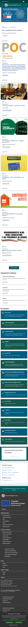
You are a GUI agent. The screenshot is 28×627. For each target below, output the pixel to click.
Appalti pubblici (6, 539)
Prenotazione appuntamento (8, 597)
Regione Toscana (5, 1)
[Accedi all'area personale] (23, 1)
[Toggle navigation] (2, 5)
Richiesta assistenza (7, 602)
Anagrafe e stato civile (7, 532)
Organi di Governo (6, 515)
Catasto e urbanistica (7, 541)
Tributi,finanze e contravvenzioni (11, 552)
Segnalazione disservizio (7, 598)
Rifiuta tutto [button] (18, 622)
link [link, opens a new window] (25, 620)
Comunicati (5, 565)
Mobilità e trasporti (6, 543)
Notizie (5, 27)
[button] (14, 625)
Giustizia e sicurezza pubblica (10, 550)
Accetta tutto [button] (9, 622)
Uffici (4, 519)
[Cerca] (25, 5)
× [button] (26, 613)
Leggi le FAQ (5, 600)
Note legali (5, 611)
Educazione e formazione (9, 549)
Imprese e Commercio (7, 537)
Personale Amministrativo (8, 524)
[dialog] (14, 619)
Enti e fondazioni (6, 521)
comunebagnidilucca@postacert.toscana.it (11, 590)
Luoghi (4, 572)
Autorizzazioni (7, 556)
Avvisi (4, 61)
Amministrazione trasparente (8, 608)
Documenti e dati (6, 526)
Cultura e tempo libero (7, 534)
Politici (4, 522)
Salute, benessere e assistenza (11, 554)
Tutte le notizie (14, 267)
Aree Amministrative (7, 517)
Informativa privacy (6, 610)
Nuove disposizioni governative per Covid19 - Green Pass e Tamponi (14, 489)
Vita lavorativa (5, 536)
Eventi (4, 574)
